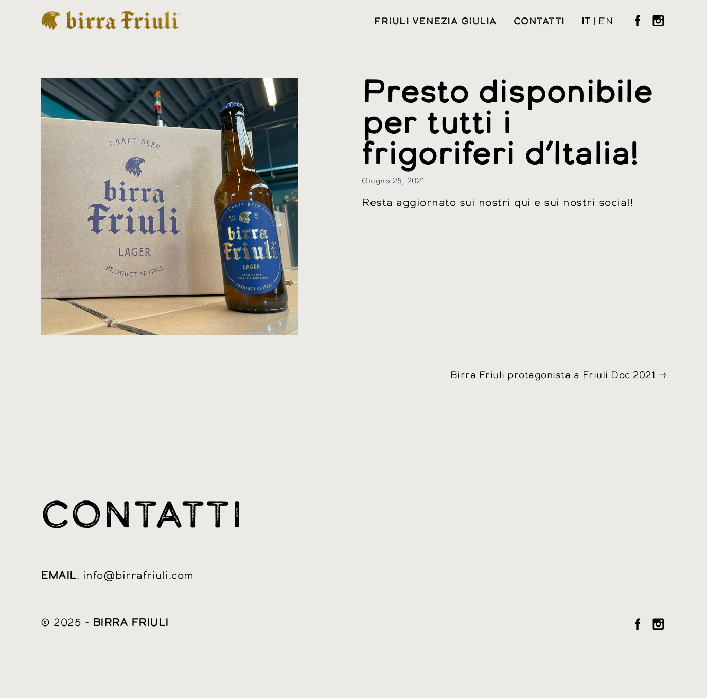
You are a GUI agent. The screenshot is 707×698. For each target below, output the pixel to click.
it (586, 21)
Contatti (539, 21)
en (605, 21)
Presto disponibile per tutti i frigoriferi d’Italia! (507, 124)
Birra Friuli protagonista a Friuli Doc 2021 (553, 375)
